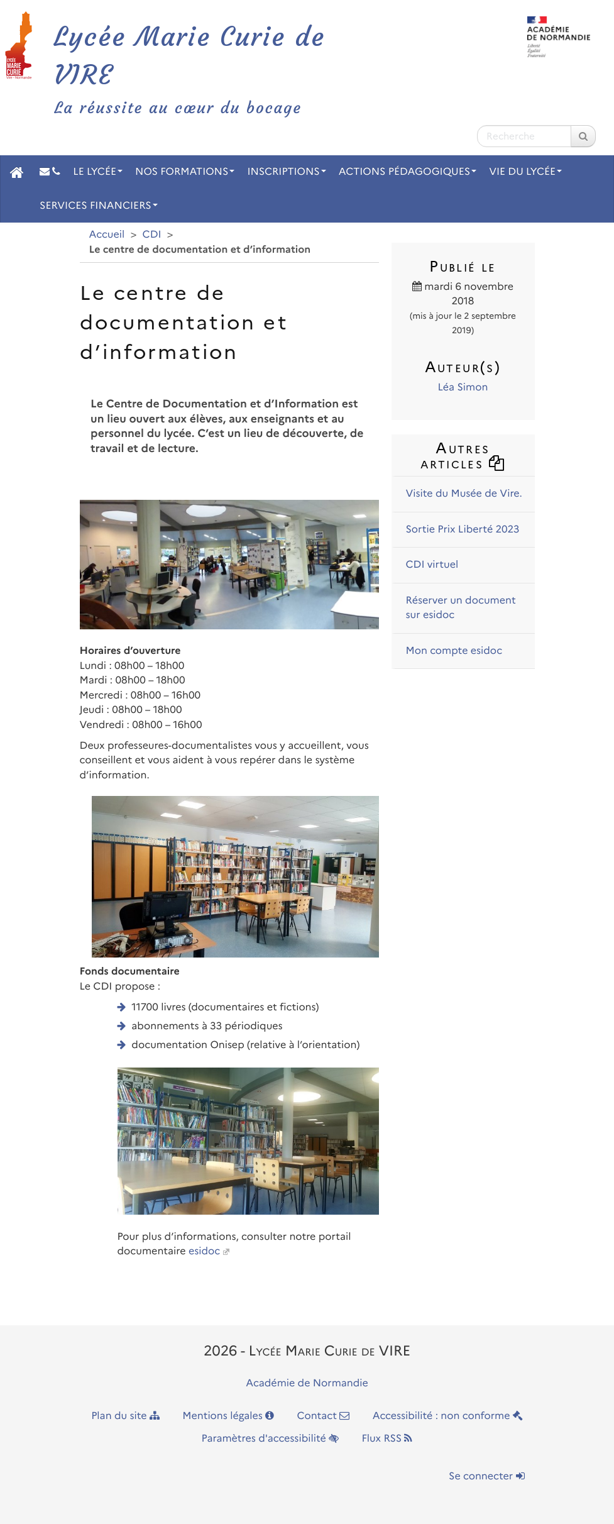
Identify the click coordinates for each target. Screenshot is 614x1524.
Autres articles (462, 455)
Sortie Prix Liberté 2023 (463, 530)
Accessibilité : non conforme (448, 1416)
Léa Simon (463, 388)
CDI (152, 235)
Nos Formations (184, 172)
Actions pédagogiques (407, 172)
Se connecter (486, 1477)
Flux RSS (386, 1439)
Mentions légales (228, 1416)
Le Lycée (98, 172)
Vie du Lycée (525, 172)
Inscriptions (286, 172)
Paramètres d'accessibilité (270, 1439)
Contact (323, 1416)
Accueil (107, 235)
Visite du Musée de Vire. (464, 494)
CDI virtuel (432, 565)
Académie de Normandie (307, 1383)
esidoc (204, 1251)
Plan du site (125, 1416)
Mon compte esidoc (454, 651)
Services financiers (99, 206)
